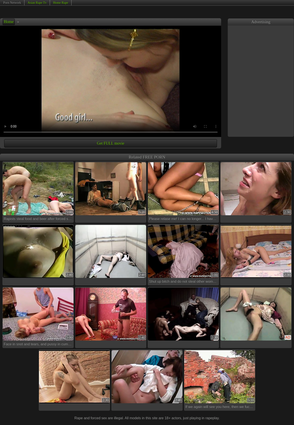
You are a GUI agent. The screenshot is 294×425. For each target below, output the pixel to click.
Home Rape (60, 2)
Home (9, 22)
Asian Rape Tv (37, 2)
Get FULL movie (110, 143)
